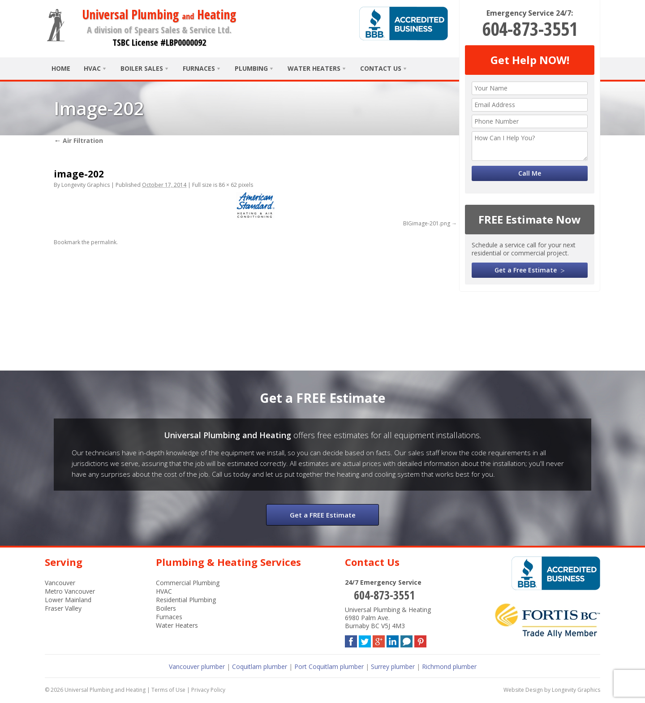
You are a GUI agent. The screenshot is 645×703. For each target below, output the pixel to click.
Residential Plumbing (186, 599)
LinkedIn (393, 639)
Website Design (523, 690)
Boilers (166, 608)
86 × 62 (228, 185)
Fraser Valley (63, 608)
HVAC (92, 68)
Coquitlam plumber (259, 666)
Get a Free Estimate (525, 270)
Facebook (351, 639)
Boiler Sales (141, 68)
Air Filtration (78, 140)
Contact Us (380, 68)
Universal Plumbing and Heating (105, 690)
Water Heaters (314, 68)
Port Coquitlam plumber (329, 666)
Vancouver (60, 582)
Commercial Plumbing (187, 582)
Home (61, 68)
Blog (406, 639)
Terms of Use (168, 690)
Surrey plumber (393, 666)
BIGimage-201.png (426, 223)
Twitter (365, 639)
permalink (103, 242)
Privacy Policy (208, 690)
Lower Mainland (68, 599)
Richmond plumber (449, 666)
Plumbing (251, 68)
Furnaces (199, 68)
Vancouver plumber (197, 666)
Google (379, 639)
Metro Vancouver (70, 591)
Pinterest (420, 639)
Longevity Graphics (85, 185)
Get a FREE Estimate (323, 514)
